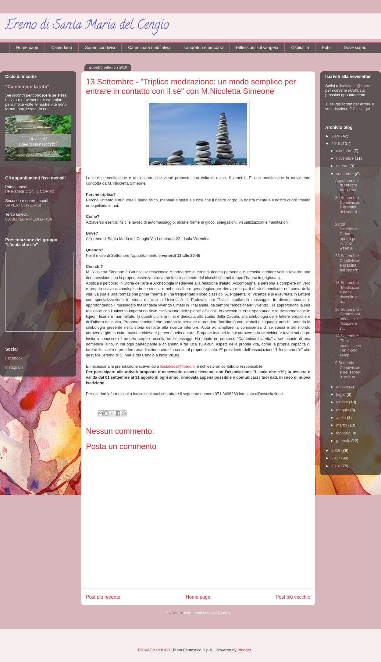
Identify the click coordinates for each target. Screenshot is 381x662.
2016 (336, 466)
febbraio (344, 433)
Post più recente (103, 597)
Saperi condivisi (100, 47)
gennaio (343, 440)
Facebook (14, 358)
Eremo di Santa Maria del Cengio (87, 26)
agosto (342, 386)
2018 (336, 450)
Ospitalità (300, 47)
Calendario (61, 47)
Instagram (14, 367)
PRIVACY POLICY (154, 650)
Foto (326, 47)
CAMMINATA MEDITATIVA (28, 219)
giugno (342, 402)
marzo (342, 425)
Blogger (244, 650)
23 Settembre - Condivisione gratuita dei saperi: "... (348, 265)
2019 (336, 143)
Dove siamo (355, 47)
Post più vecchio (293, 597)
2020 (336, 136)
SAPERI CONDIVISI (23, 205)
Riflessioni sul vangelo (257, 47)
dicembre (345, 150)
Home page (27, 47)
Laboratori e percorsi (203, 47)
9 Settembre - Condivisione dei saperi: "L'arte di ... (348, 369)
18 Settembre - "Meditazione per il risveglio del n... (348, 292)
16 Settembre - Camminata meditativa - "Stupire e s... (348, 319)
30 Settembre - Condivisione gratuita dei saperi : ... (348, 207)
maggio (343, 410)
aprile (341, 417)
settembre (345, 174)
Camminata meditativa (149, 47)
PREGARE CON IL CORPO (29, 191)
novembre (345, 158)
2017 (336, 458)
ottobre (343, 166)
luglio (341, 394)
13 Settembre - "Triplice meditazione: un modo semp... (348, 345)
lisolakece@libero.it (177, 366)
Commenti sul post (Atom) (207, 613)
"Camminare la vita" (27, 86)
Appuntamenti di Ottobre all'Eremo (347, 185)
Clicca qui (361, 108)
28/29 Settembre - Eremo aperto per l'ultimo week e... (347, 236)
